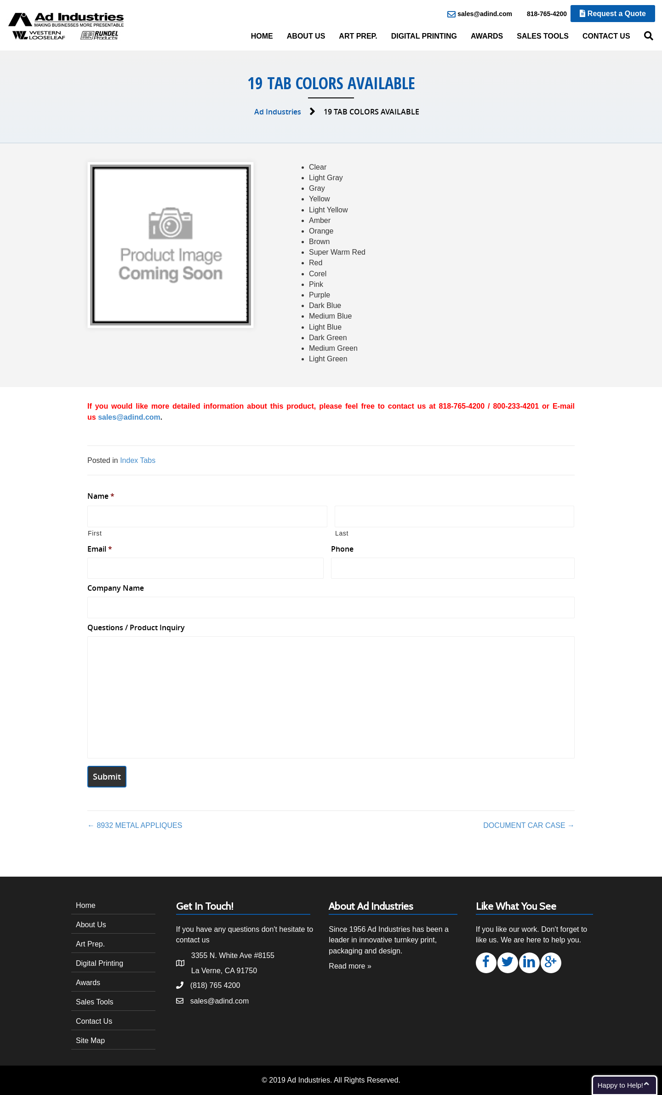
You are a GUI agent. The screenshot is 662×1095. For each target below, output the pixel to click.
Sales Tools (543, 36)
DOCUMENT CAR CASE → (529, 825)
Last (341, 533)
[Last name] (455, 516)
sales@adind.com (479, 14)
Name (100, 496)
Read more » (350, 966)
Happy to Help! (620, 1085)
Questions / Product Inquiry (136, 628)
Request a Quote (613, 13)
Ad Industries (277, 112)
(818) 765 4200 (215, 985)
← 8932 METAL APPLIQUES (134, 825)
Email (99, 549)
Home (262, 36)
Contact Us (606, 36)
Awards (487, 36)
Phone (342, 549)
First (95, 533)
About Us (306, 36)
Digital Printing (424, 36)
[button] (486, 962)
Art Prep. (358, 36)
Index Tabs (137, 460)
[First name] (207, 516)
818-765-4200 (542, 14)
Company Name (115, 588)
